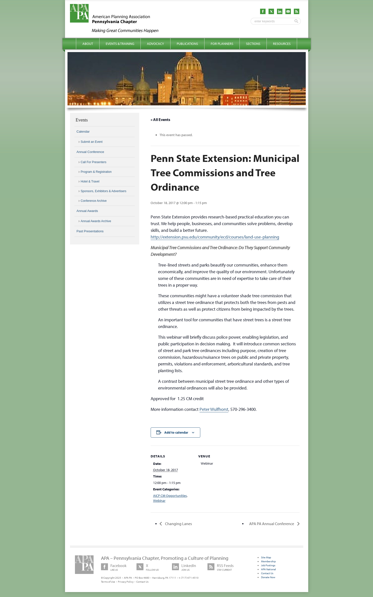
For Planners (222, 43)
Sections (253, 43)
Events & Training (120, 43)
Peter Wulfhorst (214, 409)
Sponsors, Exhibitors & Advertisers (103, 191)
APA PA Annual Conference (272, 523)
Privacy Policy (126, 581)
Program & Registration (96, 172)
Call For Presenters (93, 162)
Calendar (83, 131)
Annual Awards (87, 211)
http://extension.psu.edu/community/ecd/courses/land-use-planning (215, 237)
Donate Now (268, 577)
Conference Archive (94, 201)
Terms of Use (108, 581)
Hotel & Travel (90, 181)
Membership (268, 561)
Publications (187, 43)
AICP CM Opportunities (170, 495)
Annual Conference (90, 152)
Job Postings (268, 565)
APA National (268, 569)
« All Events (160, 119)
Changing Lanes (178, 523)
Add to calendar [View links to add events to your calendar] (176, 432)
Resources (282, 43)
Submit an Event (91, 142)
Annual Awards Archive (96, 221)
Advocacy (155, 43)
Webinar (159, 500)
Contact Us (142, 581)
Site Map (266, 557)
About (87, 43)
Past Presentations (89, 231)
